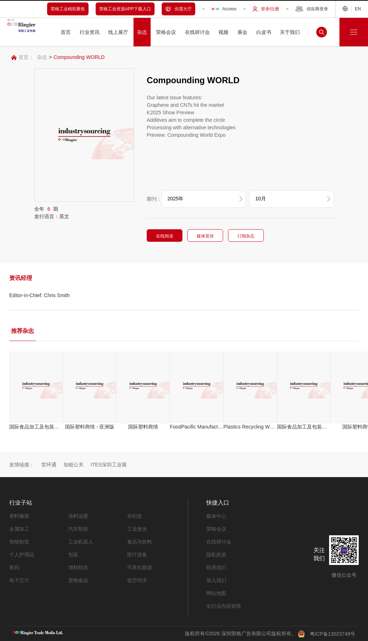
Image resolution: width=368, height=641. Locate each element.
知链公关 (74, 464)
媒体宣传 (214, 236)
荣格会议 (216, 529)
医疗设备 (137, 554)
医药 (14, 567)
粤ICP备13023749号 (333, 633)
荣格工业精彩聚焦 (68, 8)
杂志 (42, 57)
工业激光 (137, 529)
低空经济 (137, 580)
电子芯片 (19, 580)
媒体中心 (216, 516)
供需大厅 (178, 8)
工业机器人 (80, 542)
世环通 (48, 464)
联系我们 (216, 567)
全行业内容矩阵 (223, 606)
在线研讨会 (218, 542)
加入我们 (216, 580)
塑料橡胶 (19, 516)
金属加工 (19, 529)
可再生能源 (139, 567)
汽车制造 (78, 529)
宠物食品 (78, 580)
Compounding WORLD (79, 57)
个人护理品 (21, 554)
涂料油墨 (78, 516)
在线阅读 (173, 236)
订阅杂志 (254, 236)
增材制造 (78, 567)
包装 (73, 554)
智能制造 (19, 542)
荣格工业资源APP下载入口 (125, 8)
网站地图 (216, 593)
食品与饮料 (139, 542)
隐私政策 (216, 554)
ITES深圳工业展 (109, 464)
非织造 (134, 516)
